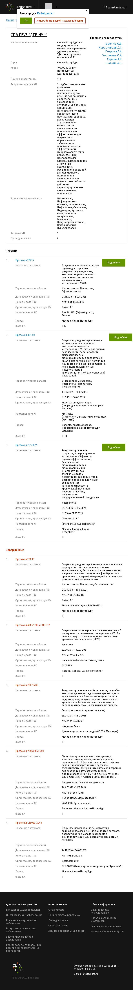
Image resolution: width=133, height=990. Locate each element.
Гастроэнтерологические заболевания (21, 930)
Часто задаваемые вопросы (107, 931)
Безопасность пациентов (106, 926)
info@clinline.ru (90, 974)
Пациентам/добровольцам (64, 915)
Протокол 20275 (24, 260)
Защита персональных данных (66, 930)
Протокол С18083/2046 (28, 822)
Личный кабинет (115, 7)
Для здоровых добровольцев (23, 909)
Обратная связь (57, 925)
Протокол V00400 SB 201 (29, 751)
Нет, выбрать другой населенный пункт (60, 20)
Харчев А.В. (114, 59)
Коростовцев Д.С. (110, 47)
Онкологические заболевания (24, 915)
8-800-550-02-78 (105, 966)
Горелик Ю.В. (113, 43)
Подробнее (113, 262)
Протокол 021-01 (25, 335)
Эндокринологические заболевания (19, 938)
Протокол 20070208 (26, 685)
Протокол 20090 (24, 559)
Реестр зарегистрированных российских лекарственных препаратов (23, 947)
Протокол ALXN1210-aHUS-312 (32, 625)
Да (26, 20)
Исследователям (58, 920)
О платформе (56, 909)
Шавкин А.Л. (114, 63)
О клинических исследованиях (100, 911)
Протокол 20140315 (26, 445)
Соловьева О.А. (112, 55)
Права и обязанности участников (103, 919)
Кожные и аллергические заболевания (21, 922)
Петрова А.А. (113, 51)
